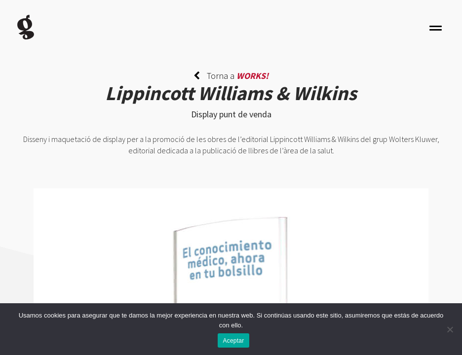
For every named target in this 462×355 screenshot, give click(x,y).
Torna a (231, 75)
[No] (450, 329)
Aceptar (233, 340)
